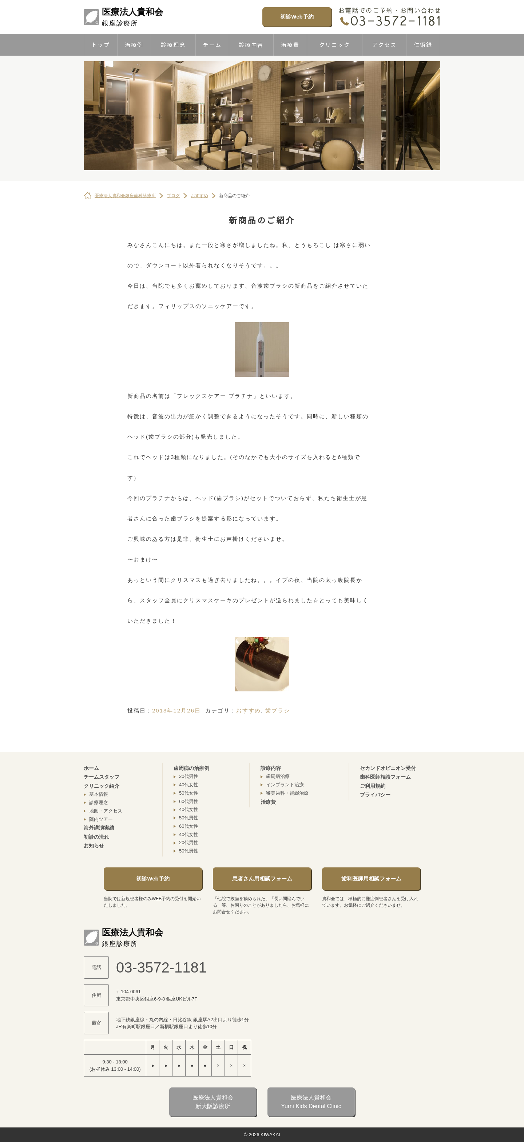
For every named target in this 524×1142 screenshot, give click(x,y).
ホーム (91, 768)
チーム (212, 44)
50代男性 (188, 817)
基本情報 (98, 794)
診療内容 (251, 44)
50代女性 (188, 793)
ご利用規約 (372, 786)
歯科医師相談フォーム (385, 777)
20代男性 (188, 776)
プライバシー (375, 795)
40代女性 (188, 784)
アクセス (384, 44)
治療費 (290, 44)
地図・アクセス (105, 811)
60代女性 (188, 826)
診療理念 (173, 44)
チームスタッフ (101, 777)
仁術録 (423, 44)
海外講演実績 (99, 828)
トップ (100, 44)
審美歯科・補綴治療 (287, 793)
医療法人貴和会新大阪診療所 (212, 1101)
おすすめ (248, 710)
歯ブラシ (277, 710)
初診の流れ (96, 837)
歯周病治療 (278, 776)
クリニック (334, 44)
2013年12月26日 (176, 710)
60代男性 (188, 801)
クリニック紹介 (101, 786)
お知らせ (94, 845)
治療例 (134, 44)
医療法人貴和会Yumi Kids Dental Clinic (311, 1101)
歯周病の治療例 (191, 768)
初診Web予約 (296, 16)
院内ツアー (101, 819)
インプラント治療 (285, 784)
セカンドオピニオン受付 (388, 768)
